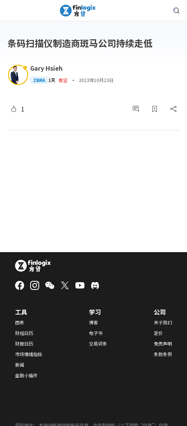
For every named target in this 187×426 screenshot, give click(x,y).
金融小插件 (26, 375)
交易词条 (98, 344)
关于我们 (163, 322)
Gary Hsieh (46, 68)
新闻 (19, 365)
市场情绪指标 (28, 354)
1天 (51, 80)
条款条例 (163, 354)
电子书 (96, 333)
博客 (93, 322)
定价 (158, 333)
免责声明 (163, 344)
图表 (19, 322)
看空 (62, 80)
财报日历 (24, 344)
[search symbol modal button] (176, 10)
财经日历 (24, 333)
